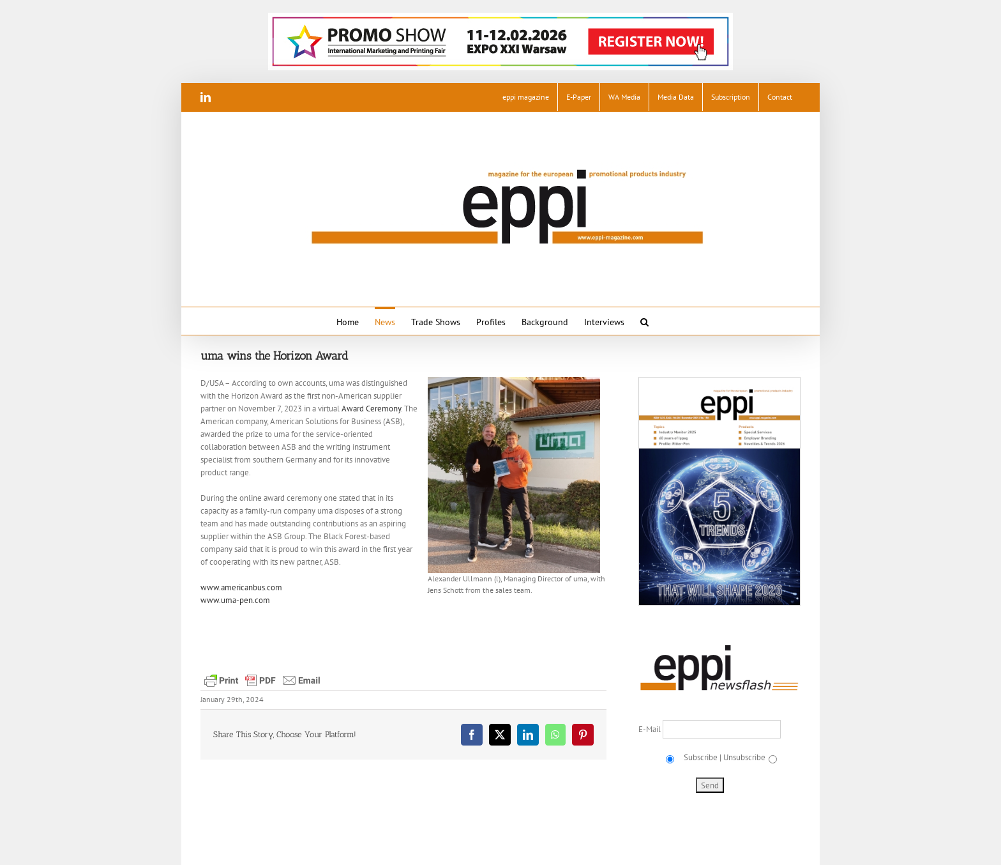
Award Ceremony (371, 408)
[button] (644, 321)
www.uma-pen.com (235, 600)
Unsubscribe (744, 757)
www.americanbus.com (241, 587)
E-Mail (650, 729)
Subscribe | (701, 757)
